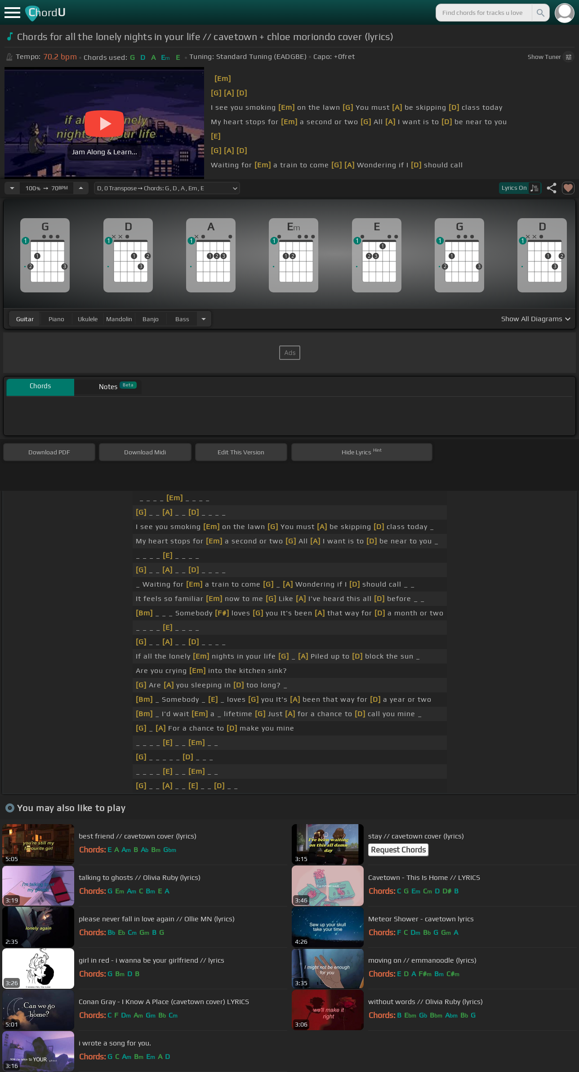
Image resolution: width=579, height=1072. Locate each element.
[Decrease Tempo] (12, 188)
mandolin (119, 319)
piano (56, 319)
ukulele (88, 319)
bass (182, 319)
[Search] (540, 13)
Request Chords (398, 849)
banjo (151, 319)
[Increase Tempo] (81, 188)
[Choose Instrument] (203, 319)
